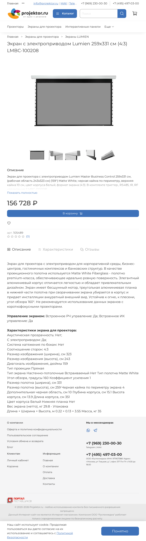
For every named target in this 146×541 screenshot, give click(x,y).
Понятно (120, 531)
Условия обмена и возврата (25, 441)
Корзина (12, 466)
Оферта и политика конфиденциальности (34, 429)
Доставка (49, 478)
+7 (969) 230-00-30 (94, 3)
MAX (64, 3)
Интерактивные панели (83, 26)
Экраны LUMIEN (77, 36)
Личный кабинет (18, 460)
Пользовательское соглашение (27, 435)
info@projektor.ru (45, 3)
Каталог (65, 13)
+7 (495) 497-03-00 (126, 3)
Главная (12, 3)
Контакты (49, 484)
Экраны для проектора (44, 26)
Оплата (47, 472)
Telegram (75, 3)
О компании (51, 466)
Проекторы (15, 26)
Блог (10, 447)
